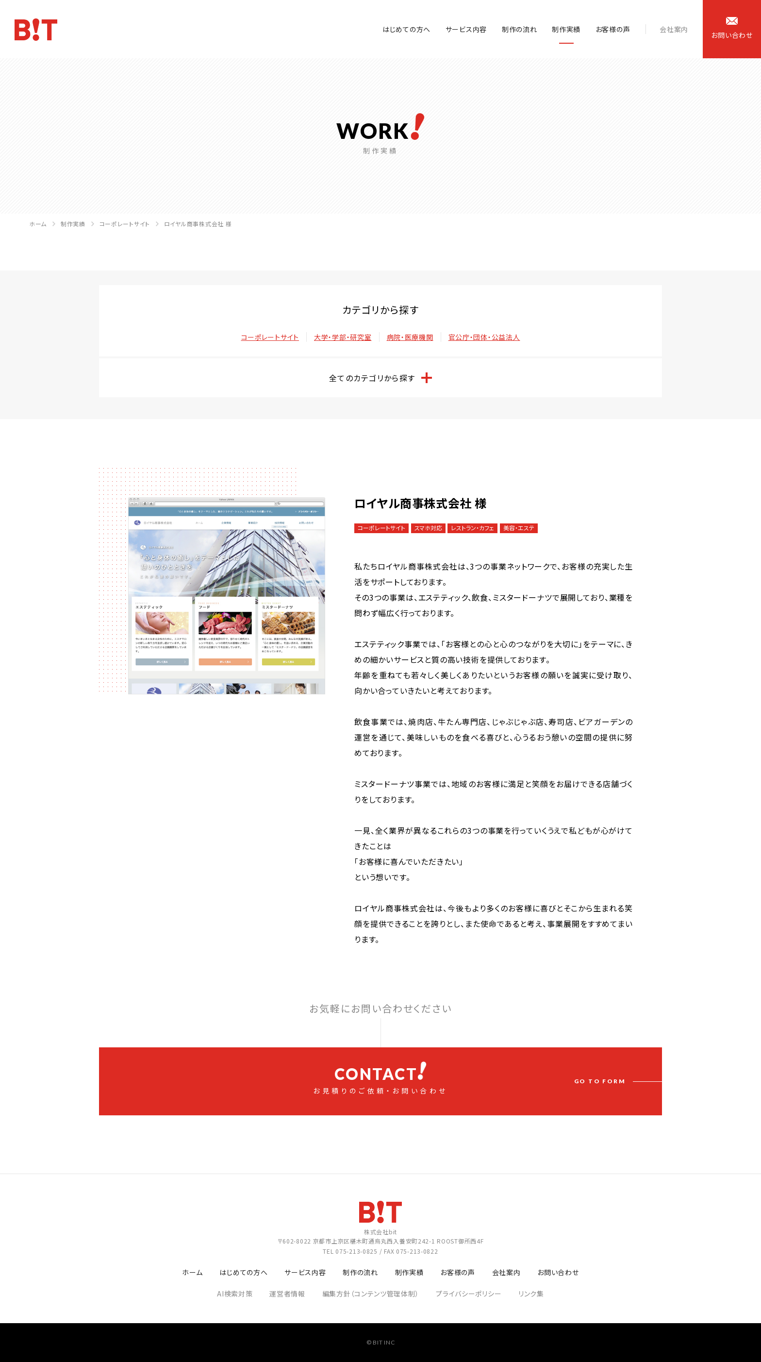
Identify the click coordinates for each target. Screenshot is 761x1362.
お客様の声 (613, 29)
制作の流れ (519, 29)
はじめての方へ (406, 29)
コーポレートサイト (124, 223)
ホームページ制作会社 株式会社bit (36, 29)
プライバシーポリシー (468, 1293)
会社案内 (674, 29)
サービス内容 (466, 29)
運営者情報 (287, 1293)
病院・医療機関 (410, 337)
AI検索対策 (234, 1293)
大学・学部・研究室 (342, 337)
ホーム (38, 223)
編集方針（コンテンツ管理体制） (370, 1293)
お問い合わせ (558, 1272)
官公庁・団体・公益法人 (484, 337)
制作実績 (566, 29)
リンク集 (531, 1293)
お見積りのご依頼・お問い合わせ (380, 1078)
